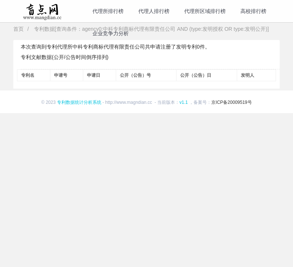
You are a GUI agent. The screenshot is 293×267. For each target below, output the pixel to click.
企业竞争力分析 (110, 33)
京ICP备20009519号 (231, 102)
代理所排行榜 (108, 11)
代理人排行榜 (153, 11)
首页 (18, 29)
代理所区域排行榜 (205, 11)
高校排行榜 (253, 11)
